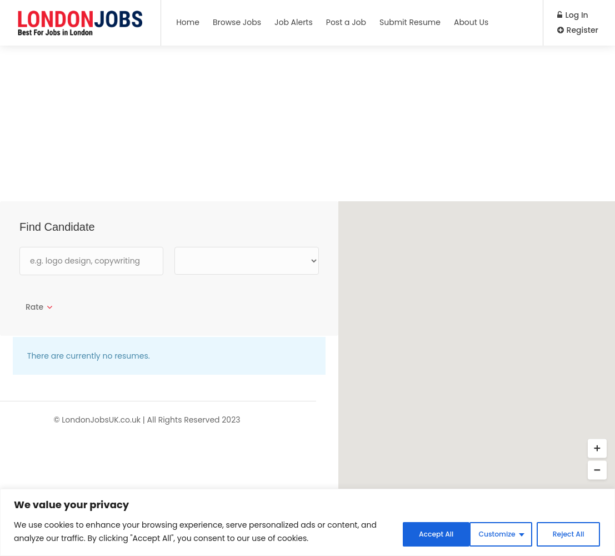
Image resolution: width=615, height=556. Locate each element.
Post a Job (346, 22)
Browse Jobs (237, 22)
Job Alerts (293, 22)
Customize (415, 533)
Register (577, 30)
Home (187, 22)
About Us (471, 22)
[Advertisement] (307, 123)
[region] (307, 523)
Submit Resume (410, 22)
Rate (34, 306)
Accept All (565, 533)
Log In (572, 15)
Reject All (491, 533)
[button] (597, 448)
